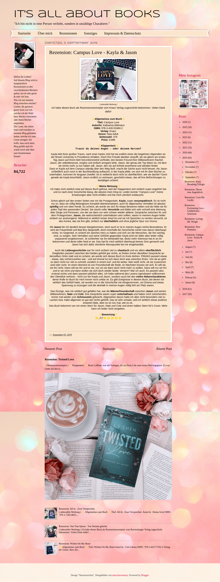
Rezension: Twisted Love (59, 359)
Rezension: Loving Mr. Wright (194, 220)
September (190, 177)
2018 (185, 289)
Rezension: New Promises (192, 228)
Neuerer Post (53, 349)
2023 (185, 137)
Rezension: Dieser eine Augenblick (194, 191)
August (189, 247)
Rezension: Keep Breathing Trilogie (195, 183)
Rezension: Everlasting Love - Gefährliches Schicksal (195, 209)
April (188, 267)
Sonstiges (90, 33)
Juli (187, 252)
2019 (185, 157)
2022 (185, 142)
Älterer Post (164, 349)
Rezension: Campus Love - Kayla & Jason (194, 238)
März (188, 272)
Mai (187, 262)
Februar (189, 277)
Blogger (145, 575)
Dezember (190, 162)
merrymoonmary (120, 575)
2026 (185, 122)
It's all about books (87, 14)
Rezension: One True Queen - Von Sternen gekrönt (83, 526)
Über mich (45, 33)
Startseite (24, 33)
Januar (188, 282)
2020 (185, 152)
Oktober (189, 172)
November (190, 167)
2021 (185, 147)
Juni (187, 257)
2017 (185, 294)
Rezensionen (68, 33)
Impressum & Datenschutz (122, 33)
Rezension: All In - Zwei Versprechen (77, 509)
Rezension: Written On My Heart (74, 543)
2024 (185, 132)
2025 (185, 127)
